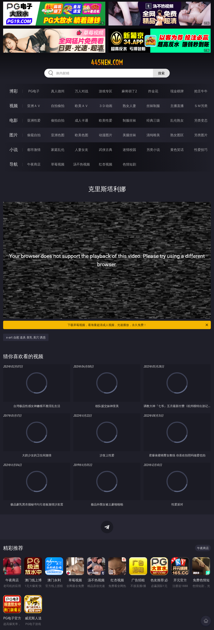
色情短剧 (129, 164)
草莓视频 (57, 164)
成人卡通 (81, 120)
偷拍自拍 (57, 120)
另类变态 (201, 120)
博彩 (13, 91)
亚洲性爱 (34, 120)
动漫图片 (105, 135)
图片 (13, 135)
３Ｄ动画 (105, 105)
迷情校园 (129, 149)
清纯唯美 (153, 135)
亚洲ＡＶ (34, 105)
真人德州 (57, 91)
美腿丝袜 (129, 135)
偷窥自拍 (34, 135)
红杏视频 (105, 164)
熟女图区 (177, 135)
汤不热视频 (81, 164)
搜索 (161, 73)
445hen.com (107, 62)
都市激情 (34, 149)
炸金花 (153, 91)
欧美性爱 (105, 120)
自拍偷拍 (57, 105)
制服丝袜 (129, 120)
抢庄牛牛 (201, 91)
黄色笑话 (177, 149)
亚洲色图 (57, 135)
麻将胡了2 (129, 91)
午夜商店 (34, 164)
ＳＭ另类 (201, 105)
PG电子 (33, 91)
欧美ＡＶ (81, 105)
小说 (13, 149)
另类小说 (153, 149)
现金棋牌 (177, 91)
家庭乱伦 (57, 149)
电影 (13, 120)
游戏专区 (105, 91)
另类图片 (201, 135)
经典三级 (153, 120)
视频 (13, 105)
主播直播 (177, 105)
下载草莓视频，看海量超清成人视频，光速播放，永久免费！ (138, 324)
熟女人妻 (129, 105)
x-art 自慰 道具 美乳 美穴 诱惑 (26, 337)
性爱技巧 (201, 149)
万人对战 (81, 91)
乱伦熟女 (177, 120)
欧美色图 (81, 135)
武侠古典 (105, 149)
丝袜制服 (153, 105)
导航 (13, 164)
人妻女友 (81, 149)
